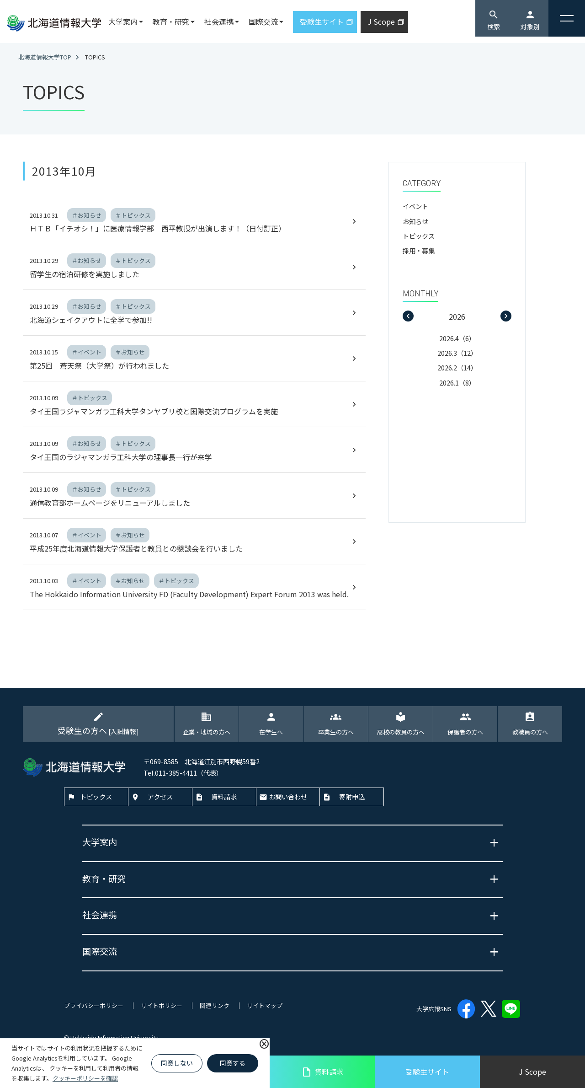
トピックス (419, 236)
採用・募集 (419, 250)
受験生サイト (427, 1071)
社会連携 (219, 21)
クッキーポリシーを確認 (85, 1078)
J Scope (532, 1071)
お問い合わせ (288, 796)
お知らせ (415, 221)
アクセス (160, 796)
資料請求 (322, 1071)
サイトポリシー (161, 1005)
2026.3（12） (457, 353)
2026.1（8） (457, 382)
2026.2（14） (457, 367)
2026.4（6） (457, 338)
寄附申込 (352, 796)
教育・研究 (171, 21)
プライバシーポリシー (93, 1005)
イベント (415, 206)
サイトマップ (264, 1005)
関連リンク (214, 1005)
